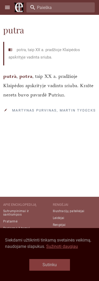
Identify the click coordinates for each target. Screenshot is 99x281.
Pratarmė (10, 221)
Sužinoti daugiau (62, 246)
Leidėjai (58, 218)
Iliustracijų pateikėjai (68, 211)
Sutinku (50, 264)
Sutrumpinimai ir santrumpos (16, 212)
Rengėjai (59, 225)
